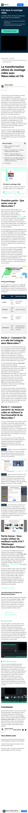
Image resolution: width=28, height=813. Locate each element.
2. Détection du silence (10, 614)
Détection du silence (9, 661)
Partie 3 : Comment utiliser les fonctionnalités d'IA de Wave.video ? (14, 154)
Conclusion (7, 163)
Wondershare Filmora (14, 564)
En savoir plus (20, 193)
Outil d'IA (11, 58)
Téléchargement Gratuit (10, 31)
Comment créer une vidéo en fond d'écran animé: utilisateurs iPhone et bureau (12, 749)
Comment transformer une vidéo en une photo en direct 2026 (12, 744)
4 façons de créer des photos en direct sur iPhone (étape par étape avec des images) (13, 740)
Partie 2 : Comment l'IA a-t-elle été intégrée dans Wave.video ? (14, 150)
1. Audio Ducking (8, 612)
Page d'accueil (4, 58)
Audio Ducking (7, 621)
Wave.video (21, 216)
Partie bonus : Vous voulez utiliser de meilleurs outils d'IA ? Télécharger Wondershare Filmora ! (14, 159)
